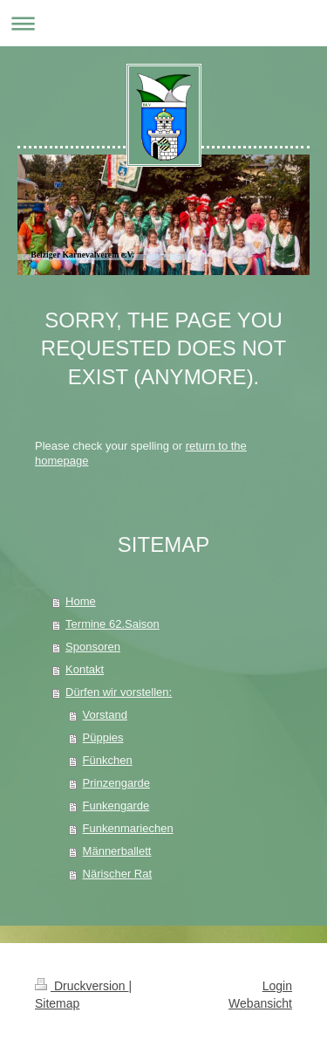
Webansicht (260, 1003)
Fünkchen (108, 760)
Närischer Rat (117, 873)
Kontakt (84, 669)
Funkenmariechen (128, 828)
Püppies (103, 737)
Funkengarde (116, 805)
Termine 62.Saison (112, 623)
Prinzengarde (116, 782)
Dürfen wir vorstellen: (118, 692)
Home (80, 601)
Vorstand (105, 714)
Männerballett (117, 851)
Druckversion (81, 986)
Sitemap (57, 1003)
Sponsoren (92, 646)
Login (277, 986)
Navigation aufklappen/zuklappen (163, 23)
